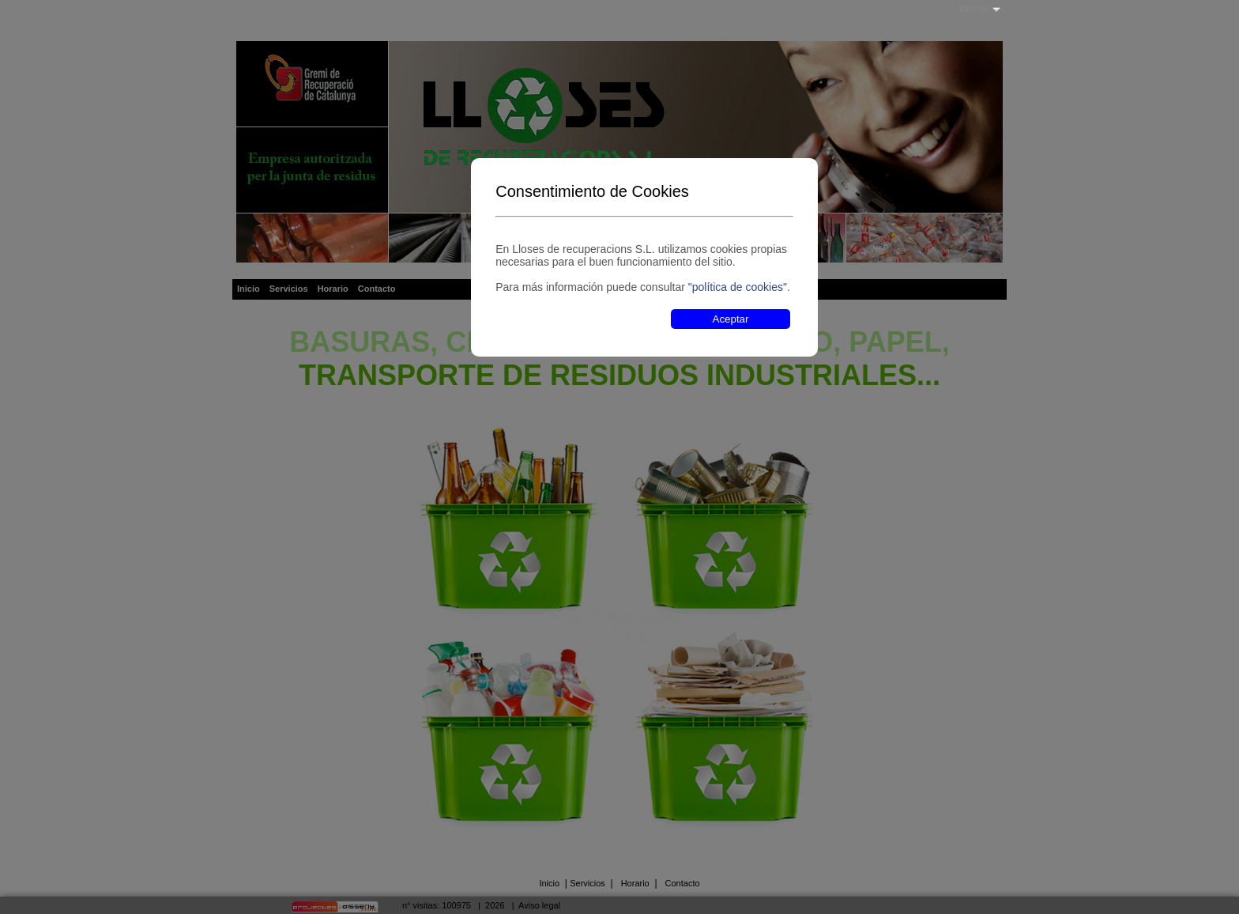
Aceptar (731, 319)
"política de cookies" (737, 287)
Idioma (973, 8)
